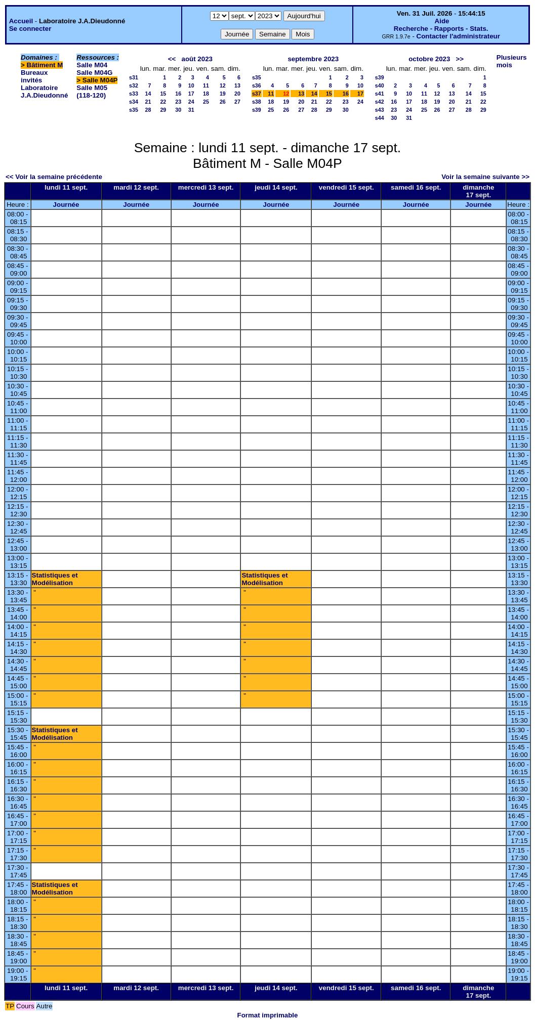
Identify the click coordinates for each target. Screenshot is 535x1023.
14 (148, 94)
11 (206, 85)
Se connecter (30, 28)
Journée (66, 204)
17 (191, 94)
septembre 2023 (313, 59)
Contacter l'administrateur (458, 36)
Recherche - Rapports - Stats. (441, 28)
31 (191, 110)
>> (460, 59)
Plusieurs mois (512, 61)
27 (237, 102)
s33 (133, 94)
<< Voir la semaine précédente (54, 177)
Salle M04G (94, 72)
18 (206, 94)
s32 (133, 85)
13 (237, 85)
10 (191, 85)
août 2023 (197, 59)
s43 (379, 110)
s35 (133, 110)
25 (206, 102)
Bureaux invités (34, 76)
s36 (256, 85)
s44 (379, 118)
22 (163, 102)
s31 (133, 77)
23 (178, 102)
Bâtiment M (45, 65)
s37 (256, 94)
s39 (256, 110)
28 (148, 110)
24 (191, 102)
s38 (256, 102)
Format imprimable (267, 1015)
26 (223, 102)
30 (178, 110)
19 (223, 94)
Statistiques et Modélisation (55, 579)
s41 (379, 94)
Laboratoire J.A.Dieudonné (44, 91)
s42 (379, 102)
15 (163, 94)
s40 (379, 85)
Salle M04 (91, 65)
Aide (442, 21)
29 (163, 110)
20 (237, 94)
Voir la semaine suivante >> (485, 177)
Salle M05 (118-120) (91, 91)
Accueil (21, 21)
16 (178, 94)
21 (148, 102)
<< (172, 59)
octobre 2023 (429, 59)
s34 (133, 102)
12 (223, 85)
